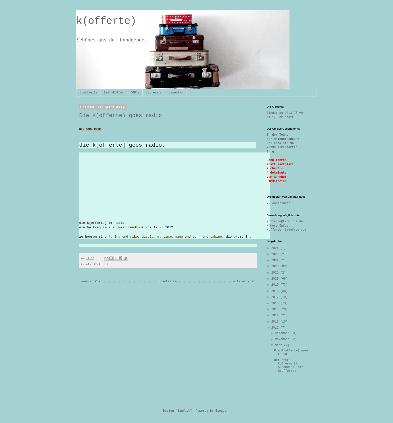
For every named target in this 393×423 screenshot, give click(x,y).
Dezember (283, 333)
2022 (275, 273)
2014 (275, 315)
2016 (275, 303)
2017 (275, 297)
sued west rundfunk (126, 227)
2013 (275, 322)
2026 (275, 248)
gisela (148, 237)
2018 (275, 291)
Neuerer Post (91, 281)
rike (134, 237)
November (283, 339)
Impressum (154, 92)
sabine (216, 237)
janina (114, 237)
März (279, 345)
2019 (275, 285)
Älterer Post (244, 281)
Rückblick (101, 264)
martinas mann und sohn (178, 237)
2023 (275, 266)
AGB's (134, 92)
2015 (275, 309)
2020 (275, 279)
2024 (275, 260)
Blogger (222, 411)
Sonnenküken (280, 203)
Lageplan (176, 92)
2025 (275, 254)
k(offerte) (106, 21)
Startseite (88, 92)
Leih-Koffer (114, 92)
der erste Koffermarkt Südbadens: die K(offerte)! (288, 365)
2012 (275, 328)
